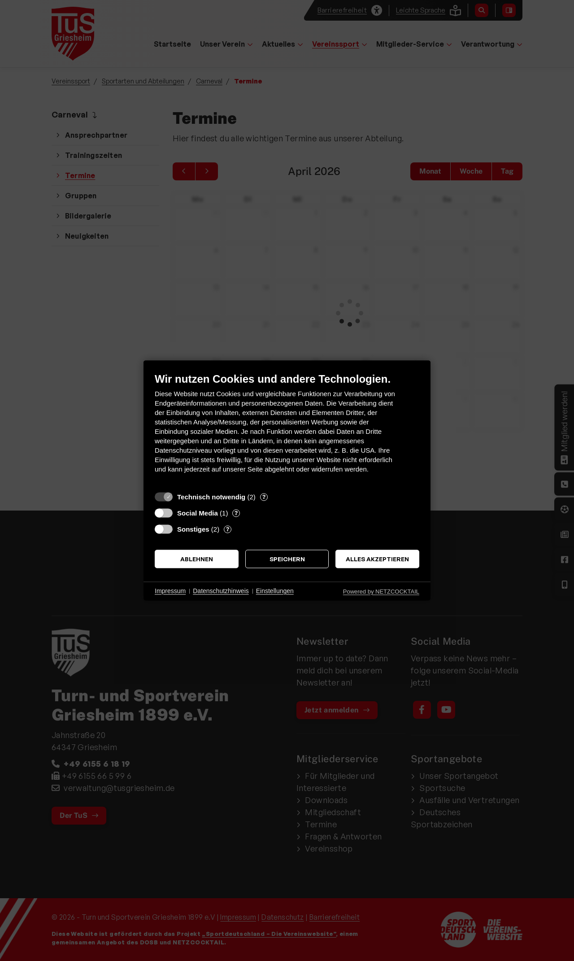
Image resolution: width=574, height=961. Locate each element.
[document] (287, 429)
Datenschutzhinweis (221, 590)
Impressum (170, 590)
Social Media (197, 513)
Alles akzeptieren (377, 559)
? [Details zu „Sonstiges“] (227, 529)
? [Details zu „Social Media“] (236, 512)
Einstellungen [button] (275, 590)
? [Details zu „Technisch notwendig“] (263, 496)
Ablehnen (196, 559)
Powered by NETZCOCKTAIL (381, 591)
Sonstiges (193, 529)
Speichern (287, 559)
